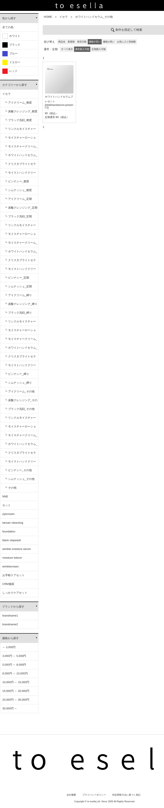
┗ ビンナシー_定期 (16, 277)
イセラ (6, 93)
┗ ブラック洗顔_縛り (18, 312)
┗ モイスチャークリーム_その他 (20, 437)
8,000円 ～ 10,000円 (15, 673)
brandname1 (10, 615)
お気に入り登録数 (126, 41)
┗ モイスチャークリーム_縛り (20, 340)
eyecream (8, 514)
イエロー (11, 62)
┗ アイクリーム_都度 (18, 102)
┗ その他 (10, 487)
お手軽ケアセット (13, 575)
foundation (8, 531)
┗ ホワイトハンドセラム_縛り (20, 349)
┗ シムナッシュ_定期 (18, 286)
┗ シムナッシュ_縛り (18, 382)
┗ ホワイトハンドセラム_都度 (20, 156)
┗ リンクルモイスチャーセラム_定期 (20, 227)
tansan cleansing (12, 522)
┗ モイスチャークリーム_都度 (20, 148)
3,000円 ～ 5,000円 (14, 656)
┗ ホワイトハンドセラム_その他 (20, 445)
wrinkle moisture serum (16, 549)
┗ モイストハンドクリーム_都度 (20, 174)
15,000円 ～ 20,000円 (15, 691)
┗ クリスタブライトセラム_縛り (20, 358)
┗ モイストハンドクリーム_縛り (20, 367)
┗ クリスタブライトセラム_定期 (20, 262)
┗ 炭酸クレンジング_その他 (20, 402)
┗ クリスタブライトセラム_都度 (20, 165)
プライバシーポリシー (94, 794)
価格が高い (109, 41)
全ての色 (7, 27)
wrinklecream (10, 566)
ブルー (10, 53)
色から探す (9, 18)
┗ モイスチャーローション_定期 (20, 235)
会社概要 (71, 794)
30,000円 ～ (9, 708)
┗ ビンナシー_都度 (16, 181)
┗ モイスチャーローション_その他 (20, 428)
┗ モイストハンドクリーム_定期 (20, 270)
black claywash (11, 540)
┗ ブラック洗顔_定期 (18, 216)
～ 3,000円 (9, 647)
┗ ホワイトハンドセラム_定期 (20, 253)
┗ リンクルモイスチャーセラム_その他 (20, 419)
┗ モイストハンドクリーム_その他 (20, 463)
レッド (10, 71)
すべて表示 (67, 49)
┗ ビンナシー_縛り (16, 374)
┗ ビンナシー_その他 (18, 470)
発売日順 (81, 41)
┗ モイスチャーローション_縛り (20, 332)
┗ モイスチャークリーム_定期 (20, 244)
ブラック (11, 45)
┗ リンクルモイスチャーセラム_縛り (20, 323)
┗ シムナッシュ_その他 (19, 479)
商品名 (61, 41)
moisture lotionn (12, 557)
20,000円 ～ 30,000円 (15, 699)
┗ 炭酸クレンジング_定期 (20, 207)
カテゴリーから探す (14, 84)
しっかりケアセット (14, 592)
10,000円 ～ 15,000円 (15, 682)
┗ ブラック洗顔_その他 (19, 409)
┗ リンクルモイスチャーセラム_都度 (20, 130)
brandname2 (10, 624)
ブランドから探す (13, 606)
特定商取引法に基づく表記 (126, 794)
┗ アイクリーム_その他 (19, 391)
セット (6, 505)
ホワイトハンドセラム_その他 (94, 16)
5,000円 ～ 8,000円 (14, 664)
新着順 (71, 41)
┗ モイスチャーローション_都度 (20, 139)
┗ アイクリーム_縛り (18, 295)
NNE (5, 496)
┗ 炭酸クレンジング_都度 (20, 111)
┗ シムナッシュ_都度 (18, 190)
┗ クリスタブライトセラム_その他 (20, 454)
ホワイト (11, 36)
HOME (48, 16)
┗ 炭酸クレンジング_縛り (20, 303)
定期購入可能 (99, 49)
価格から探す (10, 638)
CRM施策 (8, 584)
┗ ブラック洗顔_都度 (18, 120)
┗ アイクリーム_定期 (18, 198)
